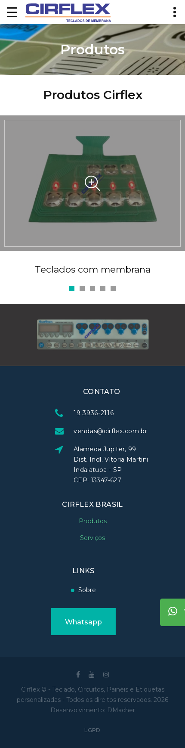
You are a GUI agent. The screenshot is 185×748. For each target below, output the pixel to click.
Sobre (53, 590)
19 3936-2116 (128, 413)
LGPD (92, 730)
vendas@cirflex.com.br (145, 431)
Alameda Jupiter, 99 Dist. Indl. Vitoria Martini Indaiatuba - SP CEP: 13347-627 (145, 464)
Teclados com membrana (93, 269)
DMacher (121, 710)
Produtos (93, 513)
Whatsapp (49, 622)
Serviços (92, 530)
